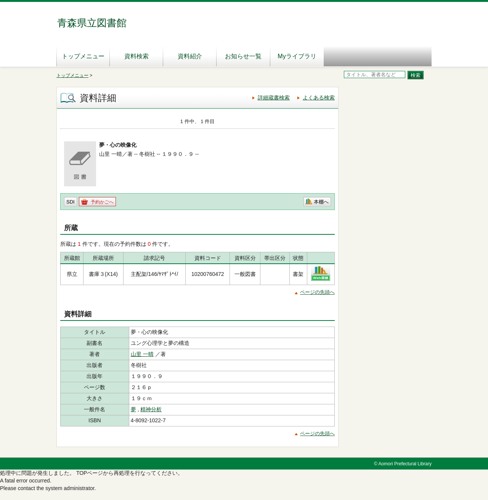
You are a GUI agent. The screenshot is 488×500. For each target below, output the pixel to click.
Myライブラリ (297, 56)
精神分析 (151, 409)
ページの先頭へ (317, 292)
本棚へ (321, 202)
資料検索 (136, 56)
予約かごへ (102, 202)
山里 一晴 (142, 354)
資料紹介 (190, 56)
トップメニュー (83, 56)
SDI (70, 202)
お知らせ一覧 (243, 56)
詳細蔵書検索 (274, 98)
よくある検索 (319, 98)
